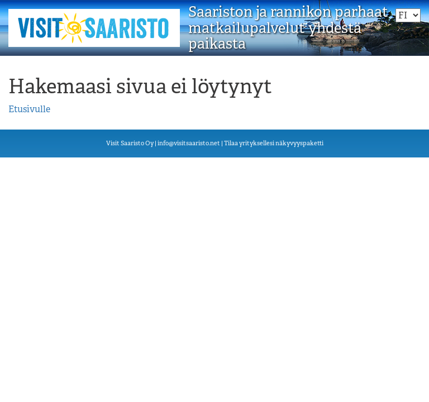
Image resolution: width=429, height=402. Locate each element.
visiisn (189, 143)
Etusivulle (29, 109)
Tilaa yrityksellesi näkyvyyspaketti (273, 143)
